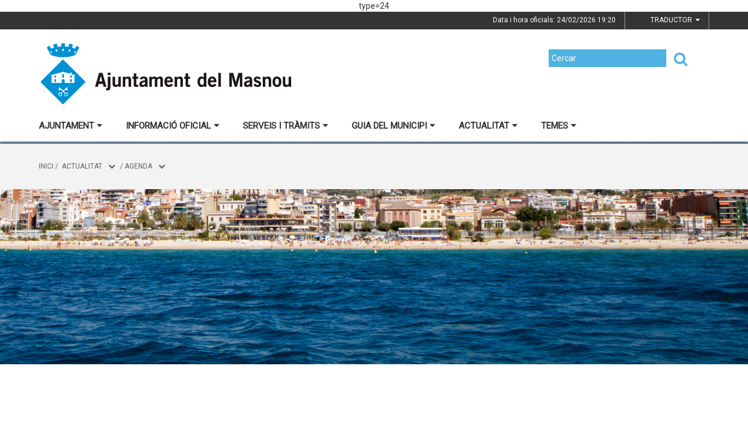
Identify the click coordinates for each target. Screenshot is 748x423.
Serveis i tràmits (285, 125)
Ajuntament (70, 125)
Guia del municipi (393, 125)
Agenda (138, 166)
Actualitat (488, 125)
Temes (558, 125)
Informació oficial (172, 125)
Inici (46, 166)
